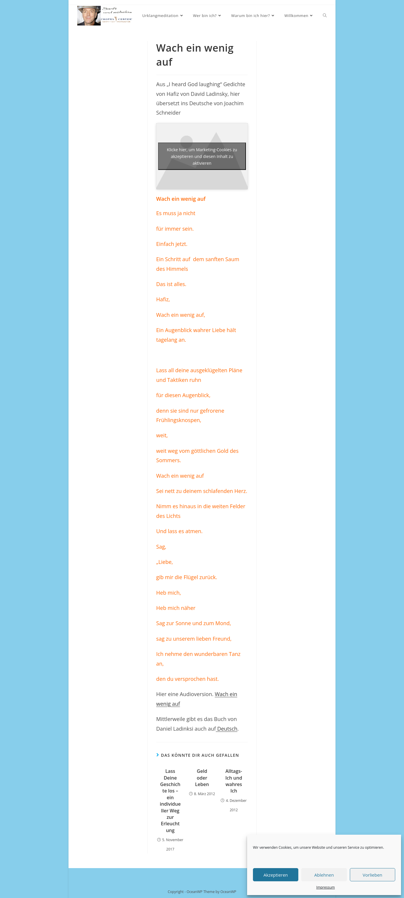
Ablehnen (324, 875)
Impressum (325, 887)
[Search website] (325, 15)
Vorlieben (372, 875)
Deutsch (226, 728)
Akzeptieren (275, 875)
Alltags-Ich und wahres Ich (233, 781)
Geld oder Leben (202, 778)
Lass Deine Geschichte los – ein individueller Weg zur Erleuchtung (170, 801)
